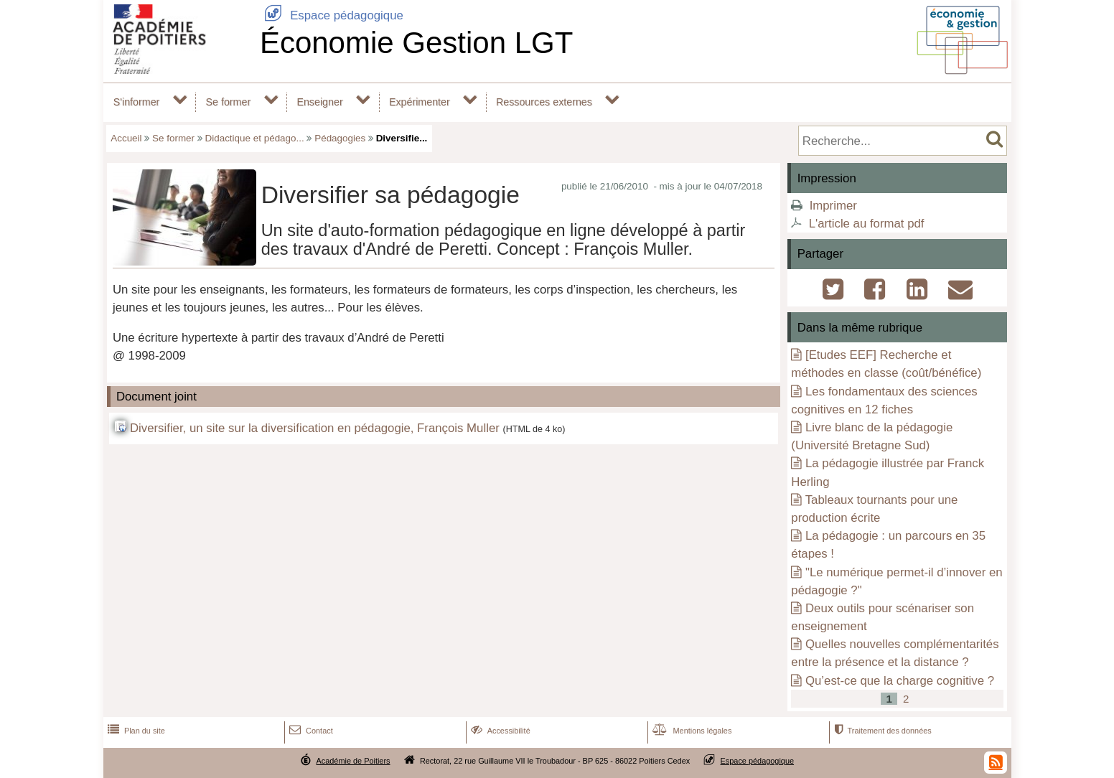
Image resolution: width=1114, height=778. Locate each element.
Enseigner (319, 102)
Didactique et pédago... (254, 138)
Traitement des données (881, 730)
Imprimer (833, 205)
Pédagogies (339, 138)
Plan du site (135, 730)
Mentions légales (690, 730)
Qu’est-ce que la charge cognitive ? (899, 681)
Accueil (126, 138)
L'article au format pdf (867, 223)
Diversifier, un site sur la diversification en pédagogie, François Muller (315, 428)
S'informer (136, 102)
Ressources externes (544, 102)
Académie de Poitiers (353, 760)
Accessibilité (499, 730)
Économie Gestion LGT (417, 43)
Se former (228, 102)
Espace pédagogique (331, 15)
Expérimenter (419, 102)
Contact (309, 730)
